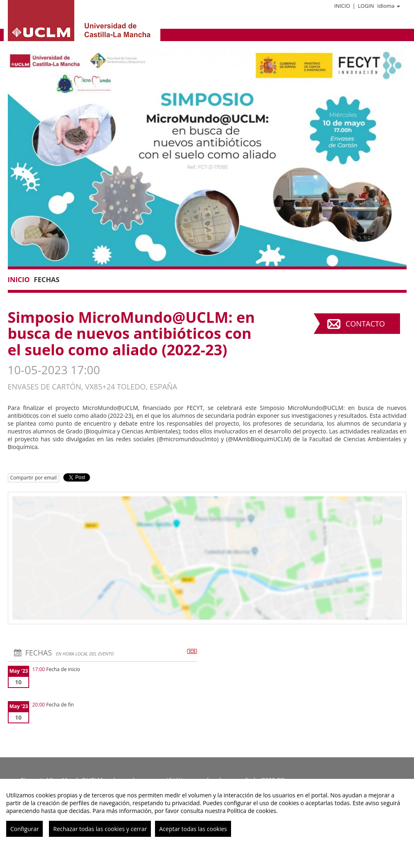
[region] (207, 811)
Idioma (388, 5)
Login (366, 5)
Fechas (46, 279)
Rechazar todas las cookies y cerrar (100, 829)
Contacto (365, 324)
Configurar (24, 829)
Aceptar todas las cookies (193, 829)
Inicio (342, 5)
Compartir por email (33, 477)
